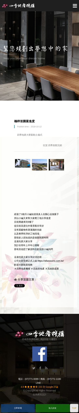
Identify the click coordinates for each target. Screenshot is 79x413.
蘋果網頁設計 (39, 394)
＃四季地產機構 (22, 268)
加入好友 (52, 408)
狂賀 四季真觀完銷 (52, 145)
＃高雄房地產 (37, 268)
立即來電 (18, 408)
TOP (74, 408)
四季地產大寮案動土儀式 (29, 135)
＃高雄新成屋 (52, 268)
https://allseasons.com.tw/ (51, 261)
